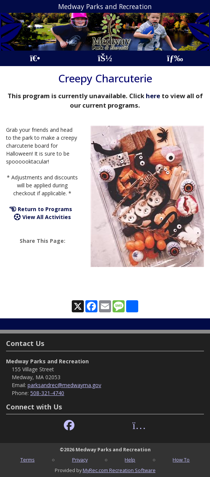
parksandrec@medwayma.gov (64, 385)
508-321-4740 (47, 393)
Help (130, 459)
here (153, 95)
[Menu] (175, 58)
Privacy (80, 459)
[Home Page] (35, 58)
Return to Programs (40, 209)
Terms (27, 459)
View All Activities (42, 217)
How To (181, 459)
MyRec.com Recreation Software (119, 470)
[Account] (105, 58)
